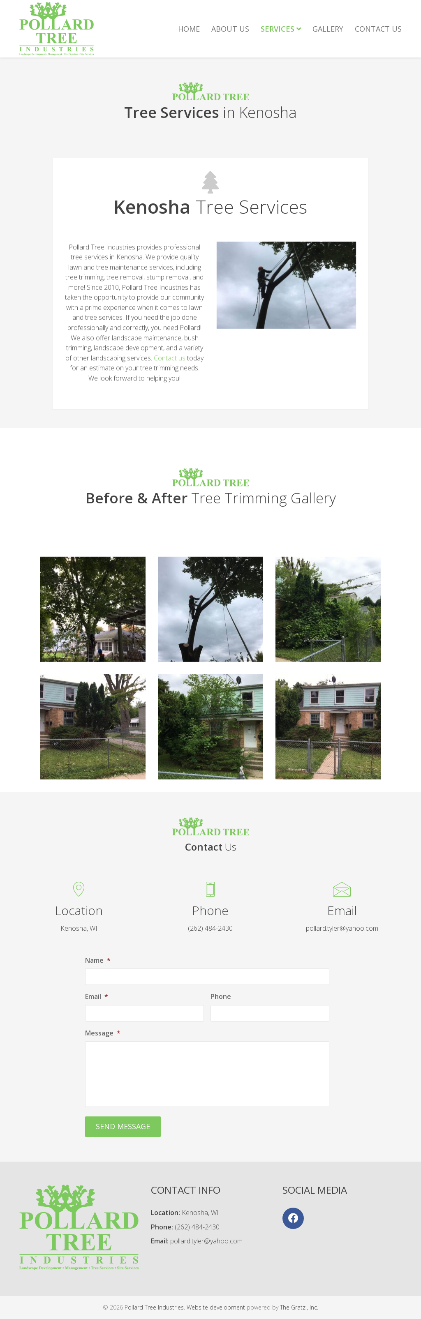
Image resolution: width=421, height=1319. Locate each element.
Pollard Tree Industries (154, 1307)
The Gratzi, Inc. (299, 1307)
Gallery (327, 29)
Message (102, 1033)
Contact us (169, 387)
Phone (220, 996)
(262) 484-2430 (197, 1226)
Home (189, 29)
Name (98, 960)
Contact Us (378, 29)
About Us (230, 29)
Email (96, 996)
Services (281, 29)
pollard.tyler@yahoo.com (206, 1240)
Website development (216, 1307)
